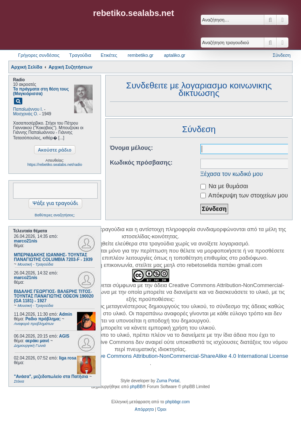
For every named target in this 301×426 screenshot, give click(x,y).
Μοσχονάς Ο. (25, 114)
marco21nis (25, 241)
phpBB (136, 386)
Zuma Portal (167, 380)
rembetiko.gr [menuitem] (140, 55)
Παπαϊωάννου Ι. (28, 109)
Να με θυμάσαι (216, 186)
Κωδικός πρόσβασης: (133, 162)
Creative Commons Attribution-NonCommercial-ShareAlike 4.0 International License (186, 356)
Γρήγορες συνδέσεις (38, 55)
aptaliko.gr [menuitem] (174, 55)
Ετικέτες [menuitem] (109, 55)
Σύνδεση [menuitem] (281, 55)
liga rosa (67, 358)
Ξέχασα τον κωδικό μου (223, 173)
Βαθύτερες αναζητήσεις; (55, 215)
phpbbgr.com (177, 401)
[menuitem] (144, 409)
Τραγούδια (80, 55)
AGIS (64, 336)
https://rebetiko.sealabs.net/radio (54, 164)
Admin (65, 314)
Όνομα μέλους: (123, 147)
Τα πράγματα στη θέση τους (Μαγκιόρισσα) (41, 91)
